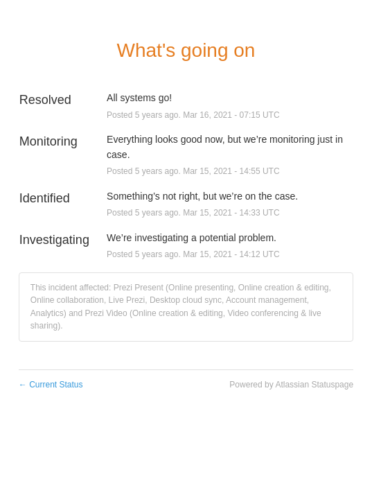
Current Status (51, 384)
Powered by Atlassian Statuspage (291, 384)
